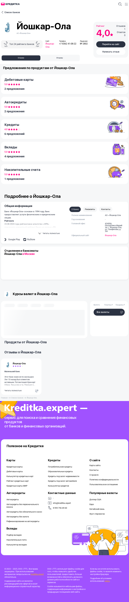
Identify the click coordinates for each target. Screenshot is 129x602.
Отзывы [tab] (59, 58)
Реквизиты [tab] (90, 209)
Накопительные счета (16, 540)
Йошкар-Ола (110, 235)
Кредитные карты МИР (16, 486)
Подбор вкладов (14, 535)
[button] (110, 44)
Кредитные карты (14, 467)
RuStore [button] (31, 239)
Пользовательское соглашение (103, 484)
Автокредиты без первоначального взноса (22, 505)
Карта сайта (95, 465)
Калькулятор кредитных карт (19, 476)
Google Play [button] (14, 239)
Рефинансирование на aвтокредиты (22, 521)
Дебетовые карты (14, 471)
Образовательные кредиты (60, 471)
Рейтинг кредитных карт (17, 481)
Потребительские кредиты (60, 467)
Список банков (10, 12)
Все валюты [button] (103, 312)
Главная (4, 398)
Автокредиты (12, 499)
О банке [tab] (21, 58)
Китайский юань (97, 509)
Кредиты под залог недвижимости (63, 476)
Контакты (94, 470)
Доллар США (95, 499)
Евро (91, 504)
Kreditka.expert (37, 574)
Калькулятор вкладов (16, 545)
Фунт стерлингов (97, 514)
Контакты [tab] (105, 209)
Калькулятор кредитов (58, 486)
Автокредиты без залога (17, 517)
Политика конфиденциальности (104, 480)
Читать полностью (13, 390)
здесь (107, 581)
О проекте (93, 475)
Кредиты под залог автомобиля (62, 481)
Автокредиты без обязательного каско (24, 512)
